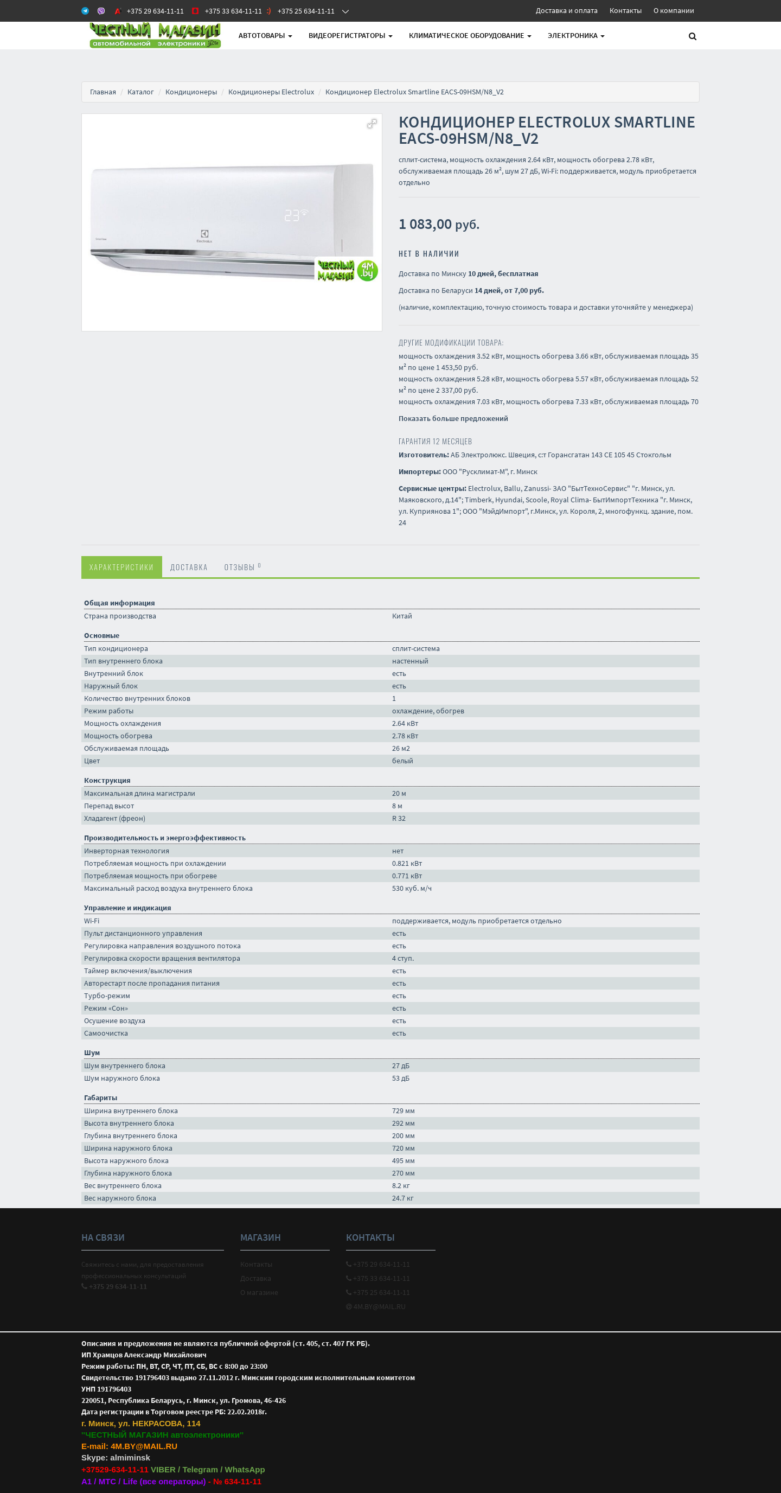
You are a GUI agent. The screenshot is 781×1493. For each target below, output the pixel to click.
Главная (103, 92)
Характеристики (121, 566)
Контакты (626, 10)
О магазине (259, 1292)
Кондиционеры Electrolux (271, 92)
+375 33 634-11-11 (378, 1278)
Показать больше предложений (453, 418)
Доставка (189, 566)
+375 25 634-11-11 (378, 1292)
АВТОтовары (265, 35)
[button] (372, 123)
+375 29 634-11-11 (378, 1264)
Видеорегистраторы (351, 35)
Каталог (140, 92)
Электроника (576, 35)
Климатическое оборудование (470, 35)
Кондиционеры (191, 92)
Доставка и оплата (567, 10)
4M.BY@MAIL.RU (376, 1306)
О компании (674, 10)
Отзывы (243, 566)
